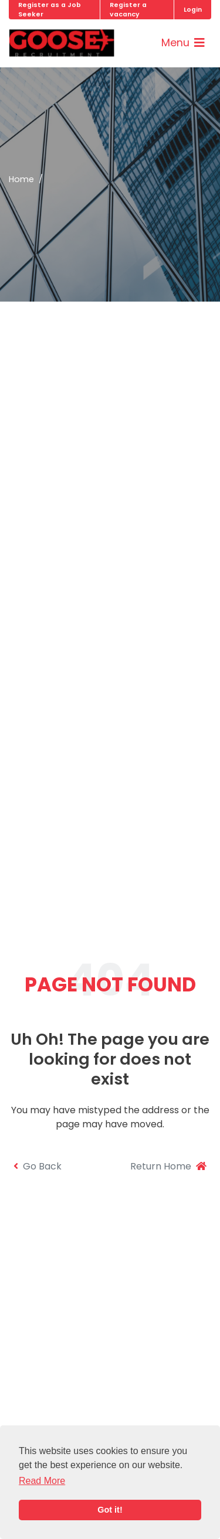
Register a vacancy (128, 9)
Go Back (37, 1166)
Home (21, 179)
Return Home (168, 1166)
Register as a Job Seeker (49, 9)
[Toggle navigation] (183, 43)
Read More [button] (42, 1481)
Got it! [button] (109, 1509)
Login (193, 9)
